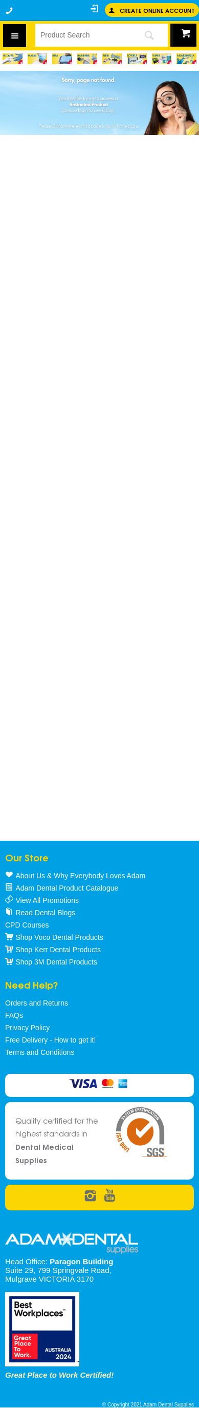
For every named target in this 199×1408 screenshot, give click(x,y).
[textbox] (82, 35)
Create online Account (157, 10)
